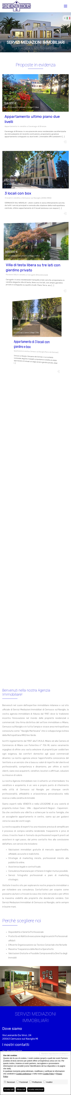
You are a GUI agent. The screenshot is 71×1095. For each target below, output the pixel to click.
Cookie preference (23, 1074)
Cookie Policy (48, 1074)
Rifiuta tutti (21, 1089)
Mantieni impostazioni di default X (54, 1054)
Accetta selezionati (35, 1089)
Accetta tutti (9, 1089)
